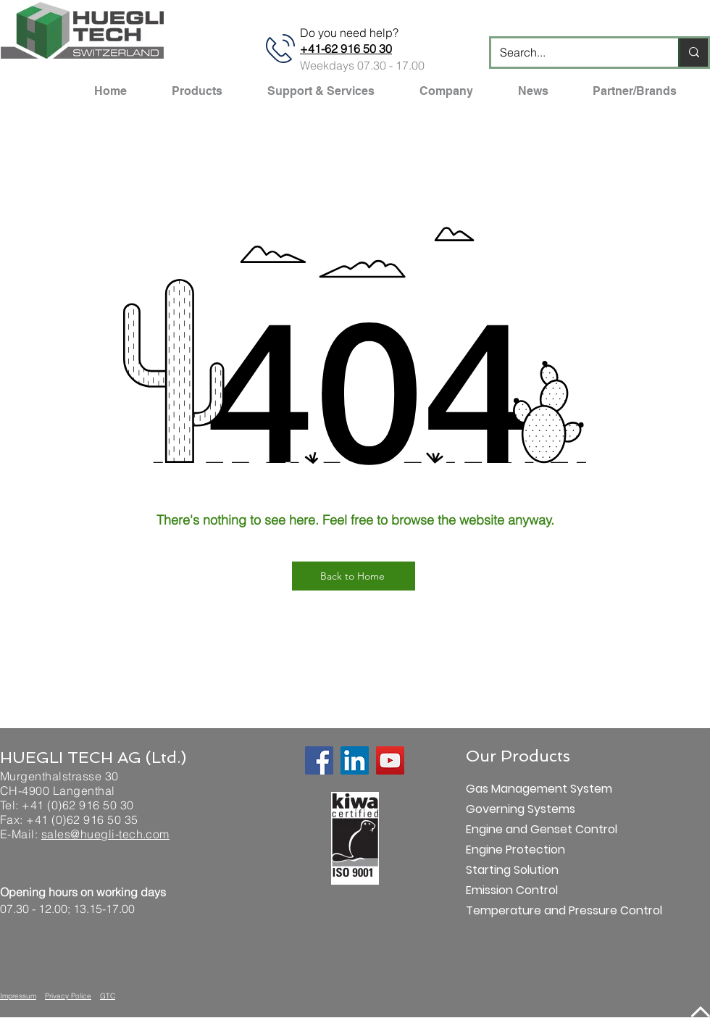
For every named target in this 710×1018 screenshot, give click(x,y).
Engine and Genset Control (517, 829)
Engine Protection (515, 849)
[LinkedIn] (355, 760)
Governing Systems (517, 809)
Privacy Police (68, 996)
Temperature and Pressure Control (517, 910)
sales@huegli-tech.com (105, 834)
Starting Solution (512, 869)
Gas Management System (517, 788)
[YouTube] (390, 760)
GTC (107, 996)
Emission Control (512, 890)
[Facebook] (319, 760)
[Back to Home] (353, 576)
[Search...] (574, 52)
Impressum (18, 996)
